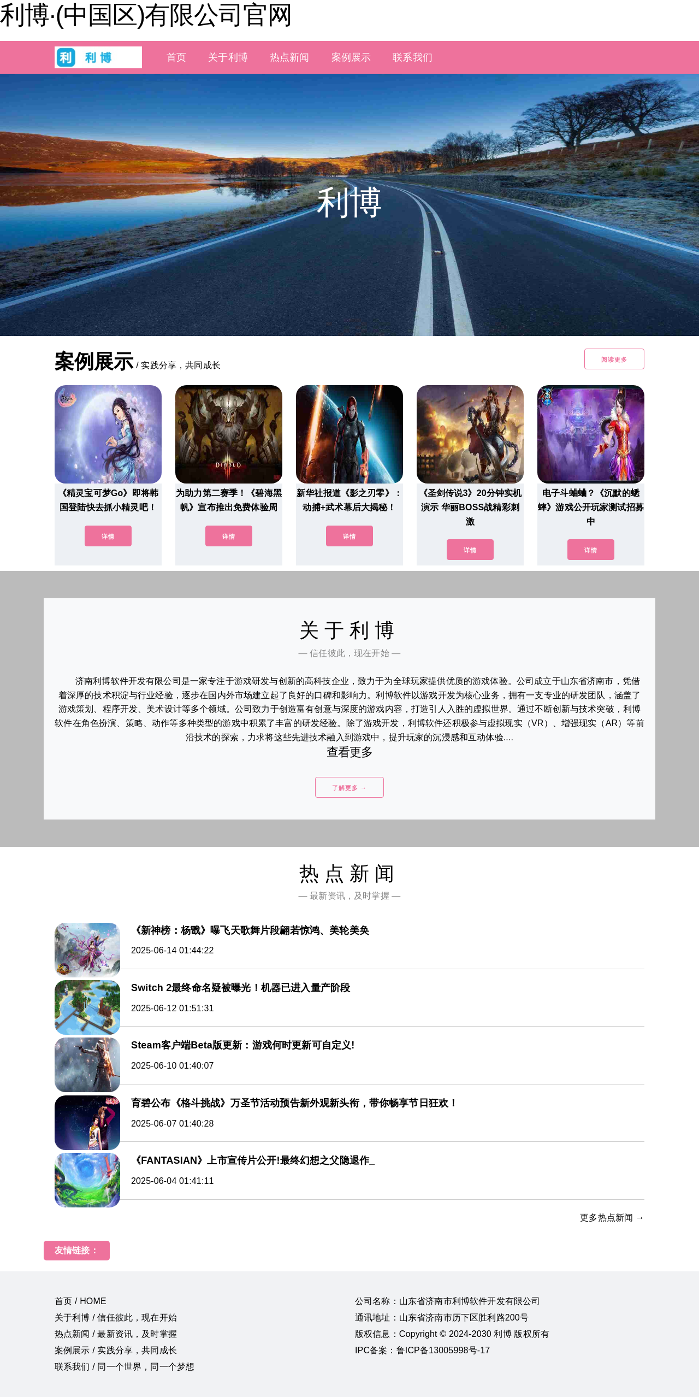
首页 (176, 57)
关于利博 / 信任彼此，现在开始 (116, 1317)
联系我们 (413, 57)
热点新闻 (290, 57)
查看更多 (350, 752)
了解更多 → (349, 788)
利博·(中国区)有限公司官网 (146, 15)
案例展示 (351, 57)
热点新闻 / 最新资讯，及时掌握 (116, 1334)
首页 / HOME (80, 1301)
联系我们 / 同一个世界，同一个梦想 (124, 1366)
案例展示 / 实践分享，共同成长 (116, 1350)
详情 (108, 536)
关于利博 (228, 57)
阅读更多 (614, 359)
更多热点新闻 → (612, 1217)
